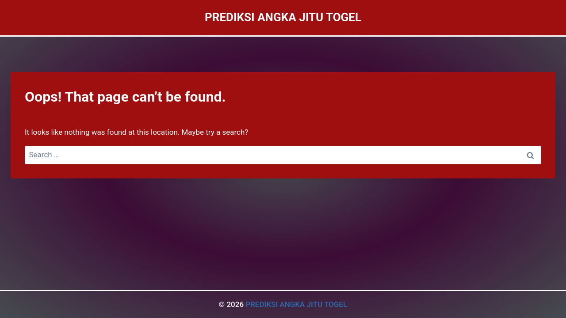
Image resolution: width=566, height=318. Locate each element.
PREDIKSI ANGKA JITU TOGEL (296, 304)
